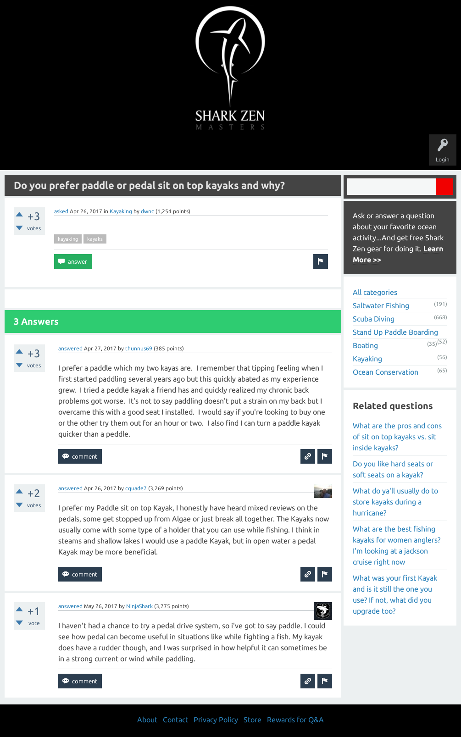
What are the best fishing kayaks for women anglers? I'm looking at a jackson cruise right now (396, 545)
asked (61, 211)
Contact (175, 719)
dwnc (147, 211)
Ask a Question (269, 152)
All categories (375, 292)
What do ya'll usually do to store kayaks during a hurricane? (395, 502)
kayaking (68, 239)
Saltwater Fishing (381, 305)
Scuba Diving (373, 319)
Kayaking (121, 211)
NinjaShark (139, 606)
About (308, 152)
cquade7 (136, 488)
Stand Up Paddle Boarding (395, 332)
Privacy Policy (216, 719)
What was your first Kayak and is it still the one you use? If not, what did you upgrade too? (395, 594)
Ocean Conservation (385, 372)
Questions (129, 152)
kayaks (95, 239)
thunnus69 (138, 348)
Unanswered (167, 152)
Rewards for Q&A (295, 719)
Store (336, 152)
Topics (202, 152)
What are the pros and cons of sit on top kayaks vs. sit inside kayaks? (397, 436)
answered (70, 348)
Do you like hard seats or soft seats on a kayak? (393, 469)
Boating (365, 345)
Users (230, 152)
